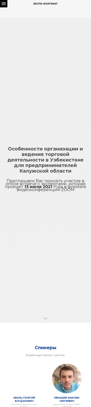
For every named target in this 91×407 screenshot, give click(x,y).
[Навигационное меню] (4, 3)
